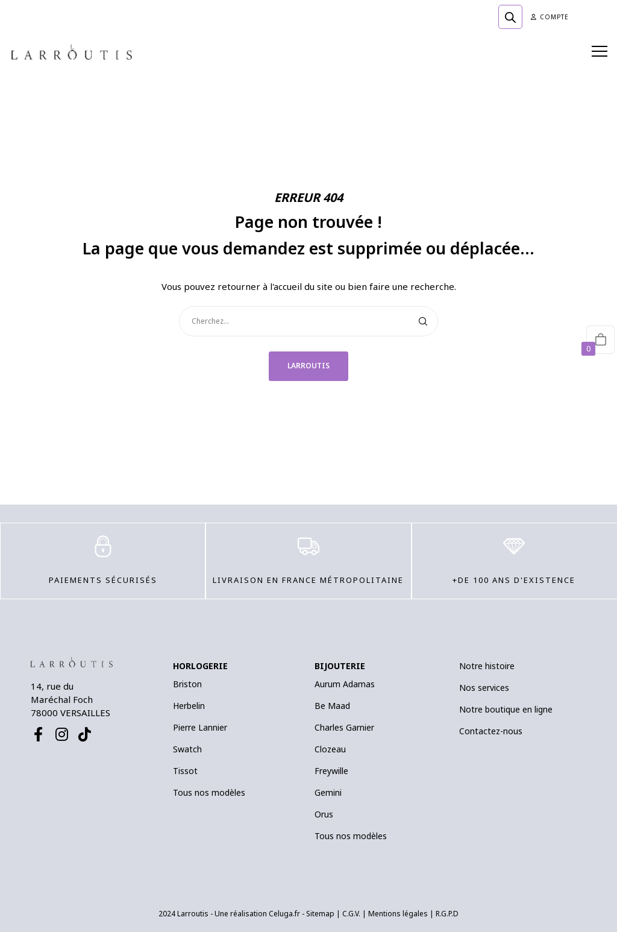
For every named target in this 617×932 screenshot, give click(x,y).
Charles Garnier (344, 727)
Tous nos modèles (209, 792)
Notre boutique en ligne (506, 709)
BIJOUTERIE (340, 666)
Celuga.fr (284, 913)
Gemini (328, 792)
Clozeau (330, 749)
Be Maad (332, 705)
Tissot (185, 770)
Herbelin (189, 705)
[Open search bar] (510, 17)
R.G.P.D (447, 913)
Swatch (187, 749)
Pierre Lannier (200, 727)
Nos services (484, 687)
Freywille (331, 770)
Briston (187, 684)
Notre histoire (487, 666)
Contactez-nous (490, 731)
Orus (324, 814)
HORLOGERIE (200, 666)
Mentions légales (398, 913)
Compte (550, 17)
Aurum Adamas (345, 684)
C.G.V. (351, 913)
